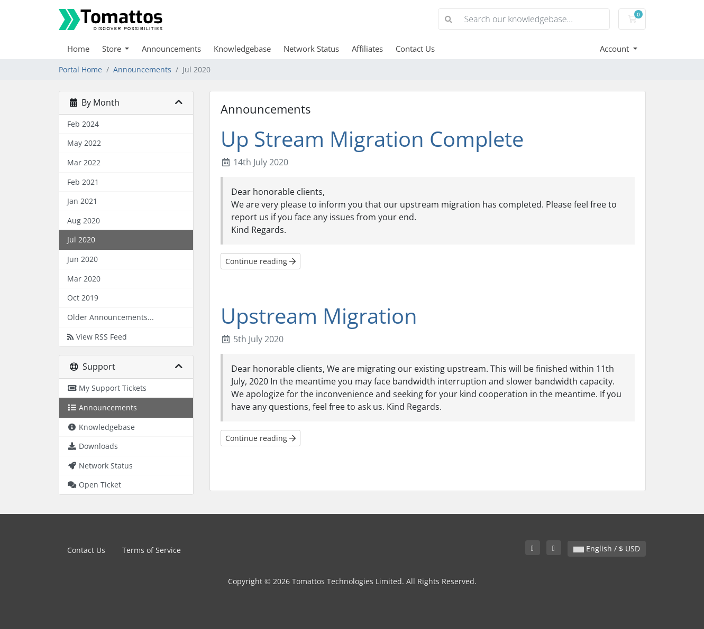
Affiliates (367, 48)
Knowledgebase (242, 48)
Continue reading (260, 261)
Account (615, 48)
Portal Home (80, 69)
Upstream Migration (319, 315)
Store (112, 48)
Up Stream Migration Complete (372, 138)
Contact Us (415, 48)
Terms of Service (151, 550)
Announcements (171, 48)
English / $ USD (606, 548)
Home (78, 48)
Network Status (311, 48)
